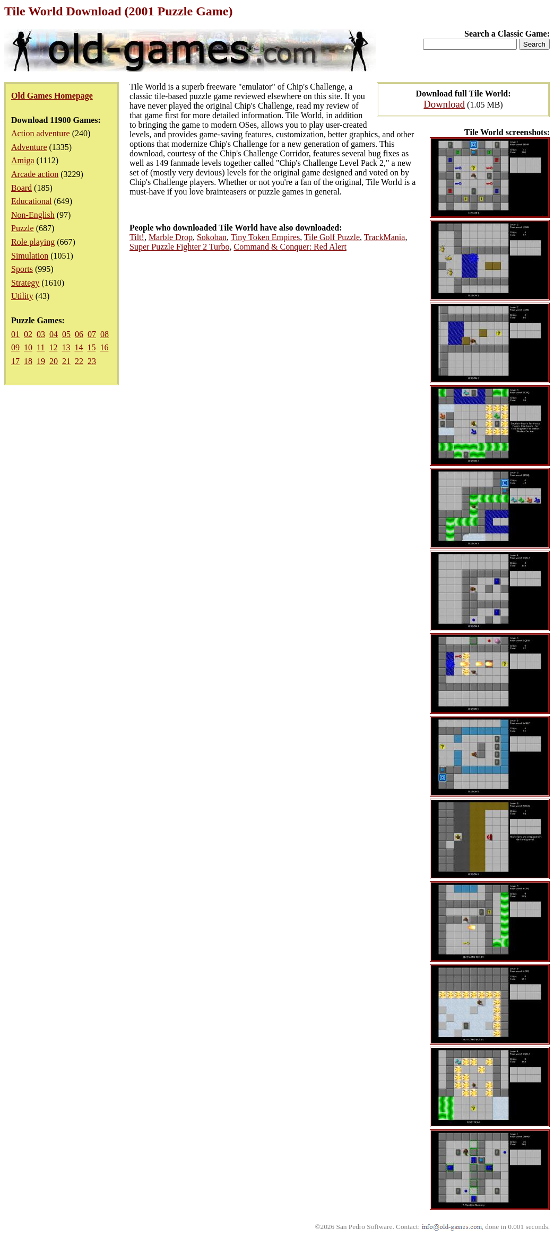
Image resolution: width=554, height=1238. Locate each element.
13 (66, 347)
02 (28, 334)
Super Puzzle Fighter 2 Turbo (179, 246)
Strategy (25, 282)
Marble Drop (171, 237)
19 (41, 361)
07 (92, 334)
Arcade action (34, 174)
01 (15, 334)
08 (104, 334)
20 (53, 361)
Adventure (29, 147)
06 (79, 334)
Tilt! (136, 237)
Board (21, 187)
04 (53, 334)
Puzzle (22, 228)
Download (444, 104)
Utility (22, 295)
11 (41, 347)
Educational (31, 201)
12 (53, 347)
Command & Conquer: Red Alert (289, 246)
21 (66, 361)
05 (66, 334)
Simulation (29, 255)
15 (91, 347)
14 (78, 347)
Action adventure (40, 133)
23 (92, 361)
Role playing (33, 241)
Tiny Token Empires (265, 237)
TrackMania (384, 237)
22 (79, 361)
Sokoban (212, 237)
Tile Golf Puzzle (332, 237)
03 (41, 334)
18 (28, 361)
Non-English (33, 214)
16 (104, 347)
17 (15, 361)
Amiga (22, 160)
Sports (22, 268)
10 (28, 347)
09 (15, 347)
